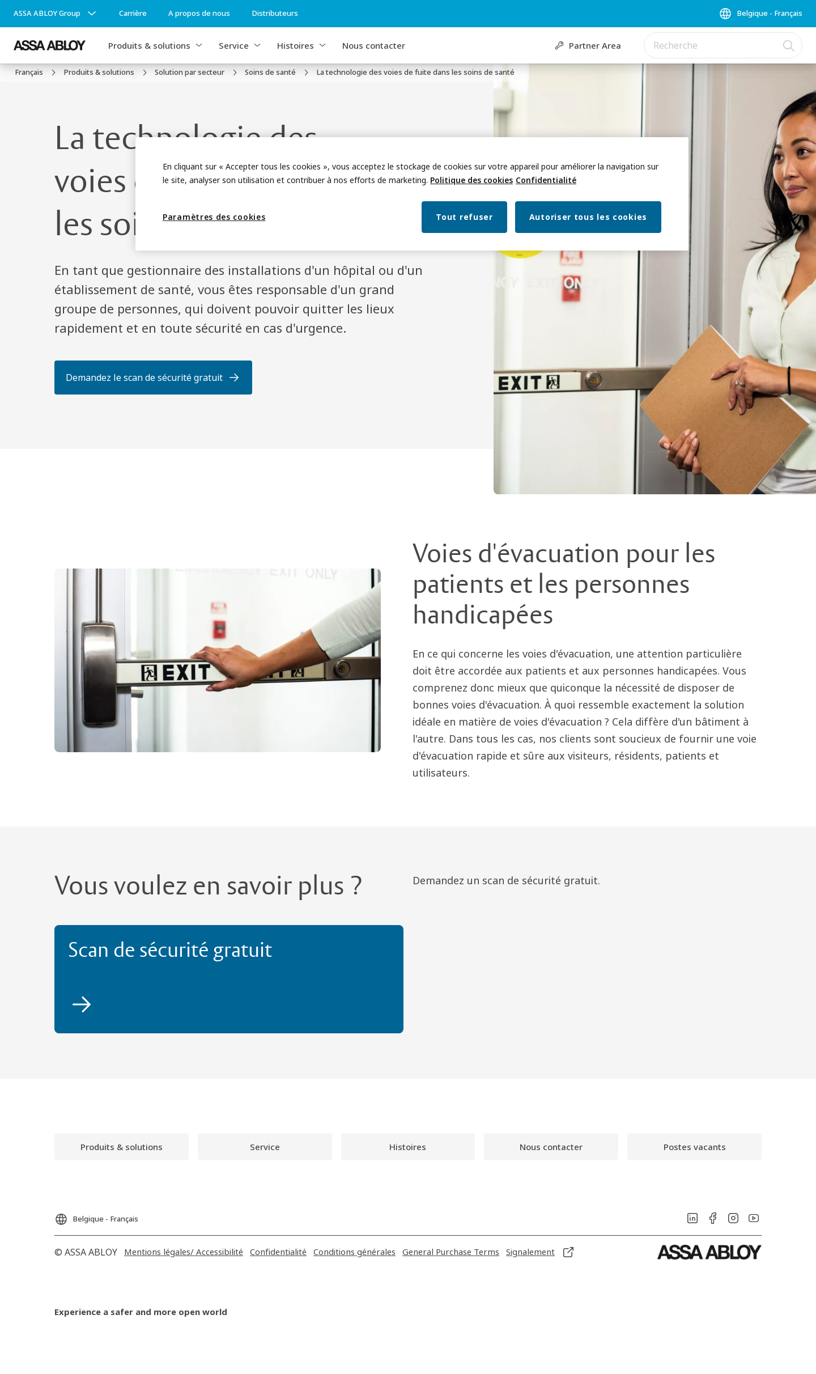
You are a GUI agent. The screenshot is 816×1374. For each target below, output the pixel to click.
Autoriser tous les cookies (588, 216)
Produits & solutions (149, 45)
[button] (199, 45)
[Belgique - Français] (760, 13)
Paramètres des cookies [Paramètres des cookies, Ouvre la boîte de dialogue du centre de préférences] (214, 216)
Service (234, 45)
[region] (411, 194)
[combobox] (723, 45)
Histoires (295, 45)
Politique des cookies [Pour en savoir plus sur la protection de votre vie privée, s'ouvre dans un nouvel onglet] (471, 180)
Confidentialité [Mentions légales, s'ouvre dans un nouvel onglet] (546, 180)
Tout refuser (464, 216)
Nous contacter (373, 45)
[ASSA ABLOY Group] (56, 13)
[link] (133, 13)
